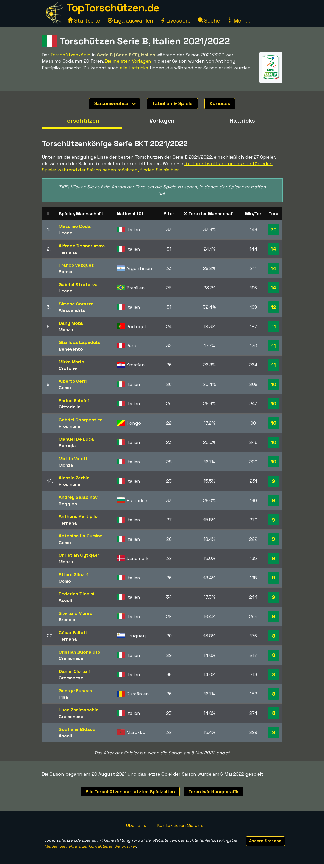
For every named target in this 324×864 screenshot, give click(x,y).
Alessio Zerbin (74, 478)
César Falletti (74, 632)
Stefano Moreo (75, 613)
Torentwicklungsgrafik (213, 791)
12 (273, 307)
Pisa (63, 697)
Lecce (65, 233)
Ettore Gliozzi (73, 574)
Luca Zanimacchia (78, 710)
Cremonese (71, 658)
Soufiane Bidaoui (77, 729)
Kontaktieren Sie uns (180, 825)
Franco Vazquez (76, 265)
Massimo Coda (75, 226)
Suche (209, 20)
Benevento (71, 349)
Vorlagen (162, 120)
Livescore (175, 20)
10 (273, 384)
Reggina (68, 504)
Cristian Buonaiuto (79, 652)
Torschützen (81, 120)
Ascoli (65, 600)
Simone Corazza (76, 304)
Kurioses (220, 103)
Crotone (68, 368)
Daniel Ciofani (74, 671)
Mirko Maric (71, 362)
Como (65, 388)
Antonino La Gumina (81, 536)
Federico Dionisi (76, 594)
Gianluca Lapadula (79, 342)
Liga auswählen (130, 20)
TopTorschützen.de (113, 7)
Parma (65, 271)
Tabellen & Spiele (172, 103)
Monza (66, 329)
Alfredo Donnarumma (82, 246)
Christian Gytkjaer (79, 555)
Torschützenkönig (70, 55)
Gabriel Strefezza (78, 284)
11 (273, 326)
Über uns (136, 825)
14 (273, 249)
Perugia (67, 445)
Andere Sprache (265, 841)
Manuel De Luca (76, 439)
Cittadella (70, 407)
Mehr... (238, 20)
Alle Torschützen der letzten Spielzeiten (130, 791)
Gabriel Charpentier (80, 420)
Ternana (68, 252)
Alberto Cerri (73, 381)
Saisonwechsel (115, 103)
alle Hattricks (134, 68)
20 (273, 229)
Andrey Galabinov (78, 497)
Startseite (84, 20)
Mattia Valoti (73, 458)
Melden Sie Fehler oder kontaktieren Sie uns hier (90, 846)
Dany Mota (71, 323)
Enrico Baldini (74, 400)
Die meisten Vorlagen (128, 61)
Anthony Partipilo (78, 516)
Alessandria (72, 310)
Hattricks (242, 120)
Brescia (67, 619)
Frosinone (69, 426)
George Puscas (75, 691)
